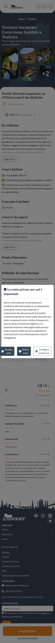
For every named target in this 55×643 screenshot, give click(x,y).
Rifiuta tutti (24, 351)
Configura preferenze (42, 351)
